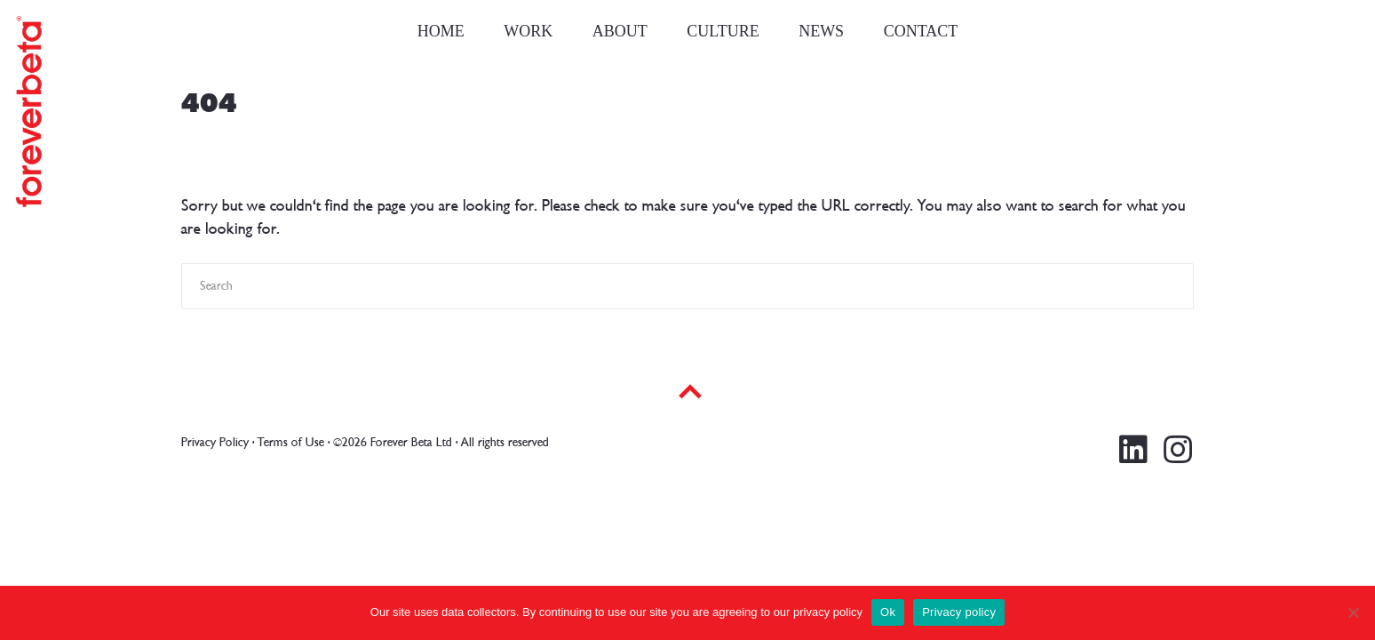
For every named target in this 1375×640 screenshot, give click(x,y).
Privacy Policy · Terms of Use (252, 442)
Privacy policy (959, 612)
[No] (1353, 612)
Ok (887, 612)
